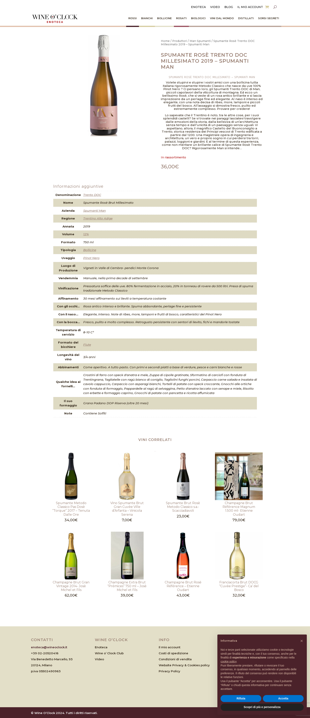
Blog (228, 7)
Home (165, 41)
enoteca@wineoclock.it (49, 647)
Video (215, 7)
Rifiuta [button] (241, 698)
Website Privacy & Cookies (180, 665)
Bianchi (147, 18)
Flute (87, 345)
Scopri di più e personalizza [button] (262, 707)
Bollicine (164, 18)
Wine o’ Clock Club (109, 653)
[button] (301, 641)
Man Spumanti (200, 41)
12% (86, 234)
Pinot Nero (91, 258)
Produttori (179, 41)
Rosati (181, 18)
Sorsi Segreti (268, 18)
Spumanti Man (94, 211)
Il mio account (250, 7)
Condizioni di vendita (175, 659)
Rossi (132, 18)
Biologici (198, 18)
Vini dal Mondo (222, 18)
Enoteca (198, 7)
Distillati (246, 18)
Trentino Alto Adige (98, 218)
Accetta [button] (283, 698)
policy (205, 665)
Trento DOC (92, 195)
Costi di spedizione (173, 653)
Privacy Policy (169, 671)
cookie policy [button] (228, 661)
